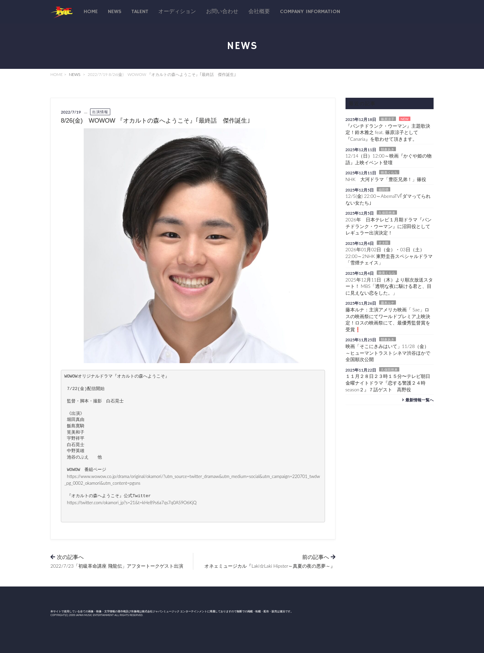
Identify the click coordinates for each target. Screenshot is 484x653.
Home (91, 11)
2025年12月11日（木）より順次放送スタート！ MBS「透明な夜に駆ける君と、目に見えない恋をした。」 (389, 286)
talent (139, 11)
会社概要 (259, 11)
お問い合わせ (222, 11)
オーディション (177, 11)
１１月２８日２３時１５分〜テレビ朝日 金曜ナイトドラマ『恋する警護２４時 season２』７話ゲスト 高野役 (390, 382)
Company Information (310, 11)
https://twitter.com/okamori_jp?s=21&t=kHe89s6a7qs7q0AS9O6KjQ (131, 502)
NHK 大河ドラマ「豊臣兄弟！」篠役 (386, 179)
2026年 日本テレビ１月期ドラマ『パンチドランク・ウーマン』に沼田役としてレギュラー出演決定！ (389, 226)
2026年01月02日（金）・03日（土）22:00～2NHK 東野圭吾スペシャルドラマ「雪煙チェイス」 (389, 256)
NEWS (75, 74)
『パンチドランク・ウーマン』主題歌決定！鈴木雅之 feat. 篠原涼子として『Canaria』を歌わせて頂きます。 (388, 132)
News (114, 11)
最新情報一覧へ (417, 399)
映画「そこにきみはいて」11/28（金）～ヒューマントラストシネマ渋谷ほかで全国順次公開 (388, 352)
